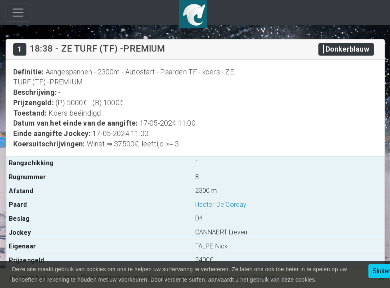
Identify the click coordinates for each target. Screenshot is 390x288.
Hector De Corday (221, 204)
